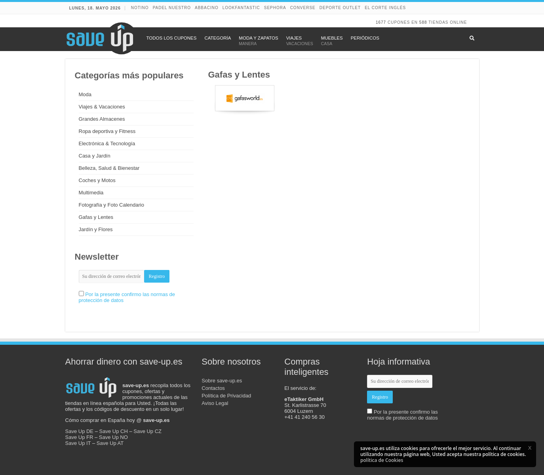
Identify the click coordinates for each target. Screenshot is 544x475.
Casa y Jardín (94, 156)
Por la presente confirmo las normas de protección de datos (402, 415)
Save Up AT (110, 443)
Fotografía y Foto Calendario (111, 205)
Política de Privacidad (226, 396)
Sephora (275, 8)
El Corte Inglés (385, 8)
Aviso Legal (215, 403)
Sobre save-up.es (222, 381)
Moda (85, 94)
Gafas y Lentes (96, 217)
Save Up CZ (147, 431)
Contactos (213, 388)
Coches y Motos (97, 180)
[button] (529, 447)
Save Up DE (79, 431)
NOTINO (140, 8)
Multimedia (91, 193)
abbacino (207, 8)
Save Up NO (113, 437)
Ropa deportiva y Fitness (107, 131)
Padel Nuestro (172, 8)
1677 (381, 22)
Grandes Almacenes (102, 119)
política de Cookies (381, 460)
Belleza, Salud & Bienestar (109, 168)
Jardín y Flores (96, 229)
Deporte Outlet (340, 8)
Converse (303, 8)
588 (423, 22)
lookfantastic (241, 8)
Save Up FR (79, 437)
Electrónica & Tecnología (107, 143)
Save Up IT (78, 443)
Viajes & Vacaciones (102, 107)
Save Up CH (113, 431)
